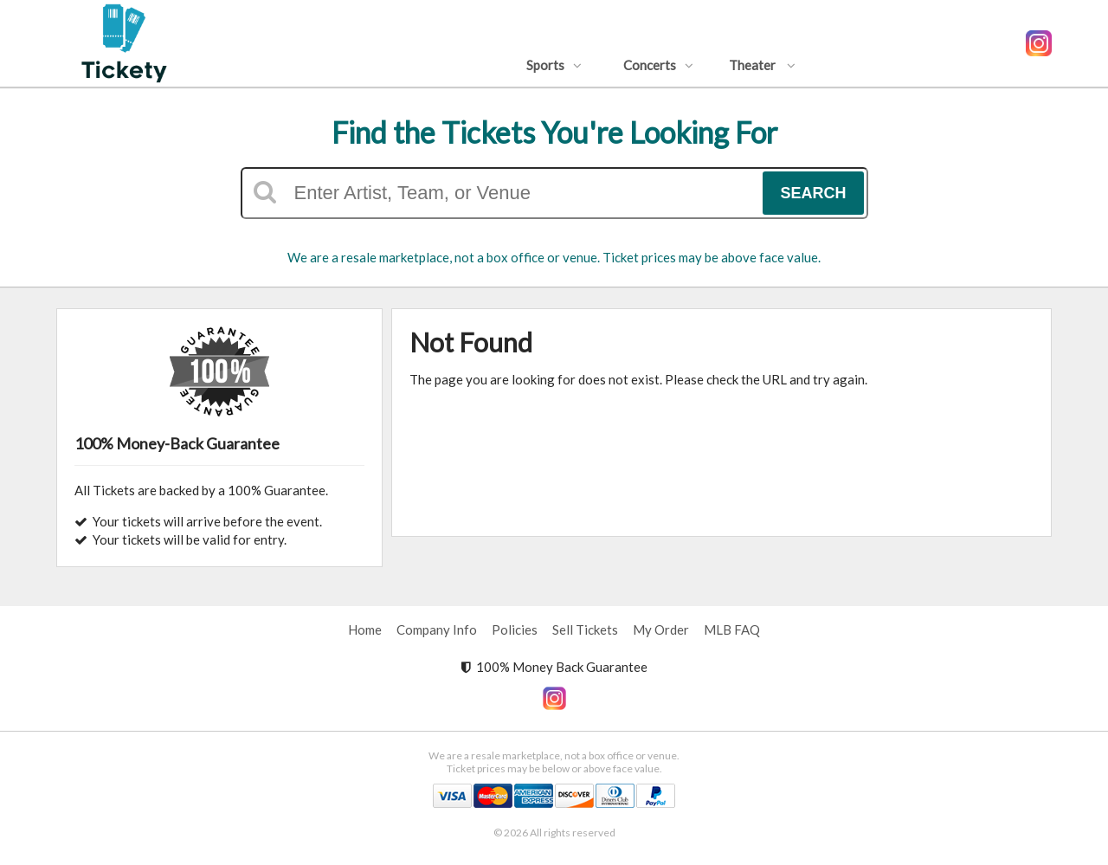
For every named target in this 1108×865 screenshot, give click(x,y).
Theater (762, 65)
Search (813, 193)
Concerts (658, 65)
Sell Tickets (585, 629)
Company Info (436, 629)
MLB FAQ (732, 629)
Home (365, 629)
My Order (661, 629)
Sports (554, 65)
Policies (515, 629)
